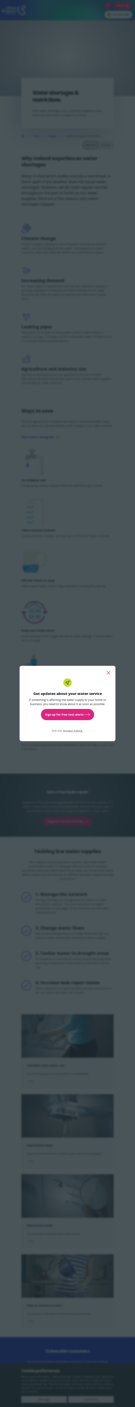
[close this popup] (108, 673)
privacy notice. (73, 730)
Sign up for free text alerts (67, 714)
